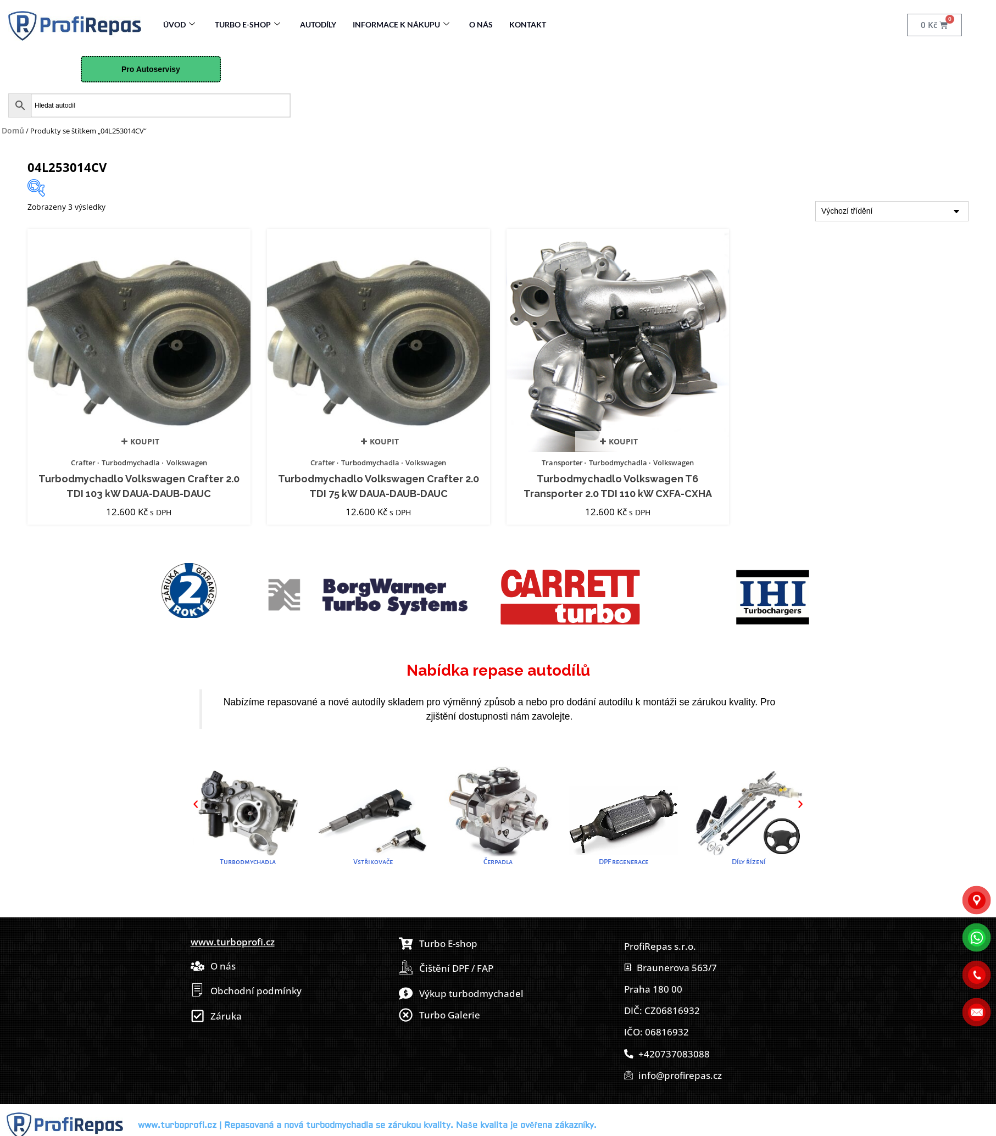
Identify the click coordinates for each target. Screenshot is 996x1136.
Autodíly (318, 24)
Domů (13, 130)
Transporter (562, 462)
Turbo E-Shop (247, 24)
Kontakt (527, 24)
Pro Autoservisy (150, 69)
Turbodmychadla (131, 462)
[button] (196, 804)
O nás (481, 24)
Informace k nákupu (401, 24)
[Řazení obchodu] (892, 211)
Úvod (179, 24)
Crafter (83, 462)
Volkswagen (186, 462)
